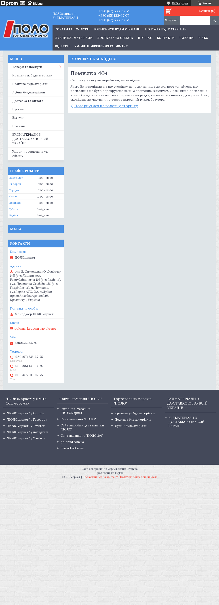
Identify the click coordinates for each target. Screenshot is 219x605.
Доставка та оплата (115, 38)
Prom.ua (132, 468)
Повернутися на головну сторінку (106, 105)
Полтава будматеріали (166, 29)
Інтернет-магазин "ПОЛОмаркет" (75, 411)
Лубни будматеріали (74, 38)
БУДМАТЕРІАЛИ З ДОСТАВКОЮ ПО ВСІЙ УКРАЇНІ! (30, 139)
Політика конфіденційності (138, 477)
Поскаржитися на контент (100, 477)
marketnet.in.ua (72, 448)
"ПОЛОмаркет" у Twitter (26, 426)
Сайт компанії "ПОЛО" (78, 419)
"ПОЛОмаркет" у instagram (27, 432)
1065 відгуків (180, 3)
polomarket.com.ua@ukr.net (35, 329)
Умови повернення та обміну (101, 46)
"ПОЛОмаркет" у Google (25, 413)
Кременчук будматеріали (117, 29)
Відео (203, 38)
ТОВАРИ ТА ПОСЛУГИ (72, 29)
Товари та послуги (27, 67)
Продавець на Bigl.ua (109, 472)
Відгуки (62, 46)
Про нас (145, 38)
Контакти (166, 38)
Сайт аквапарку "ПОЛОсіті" (82, 436)
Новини (186, 38)
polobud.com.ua (72, 442)
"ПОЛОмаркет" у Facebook (27, 419)
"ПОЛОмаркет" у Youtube (26, 438)
